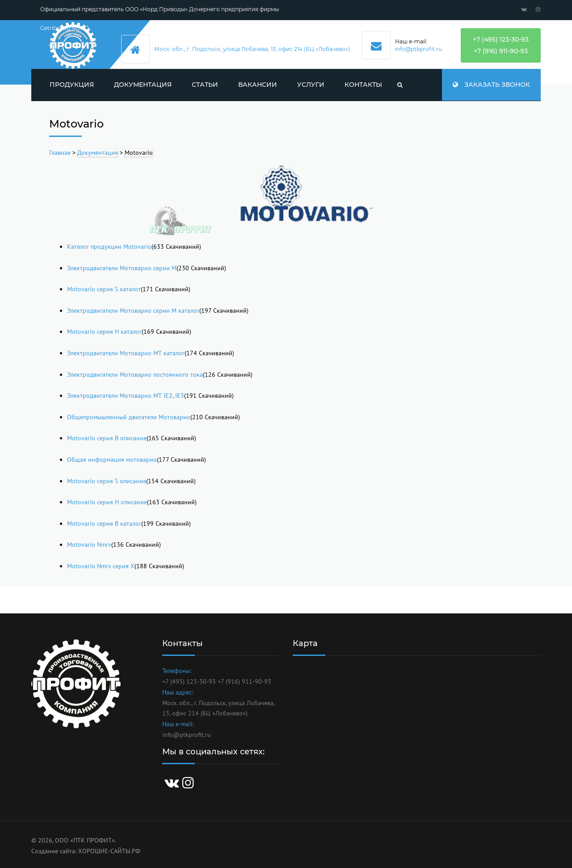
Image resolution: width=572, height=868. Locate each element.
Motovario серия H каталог (104, 332)
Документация (143, 85)
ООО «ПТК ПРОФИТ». (85, 840)
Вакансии (257, 85)
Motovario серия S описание (106, 481)
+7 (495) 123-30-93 (501, 39)
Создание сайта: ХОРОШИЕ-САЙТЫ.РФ (85, 851)
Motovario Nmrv (89, 544)
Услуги (310, 85)
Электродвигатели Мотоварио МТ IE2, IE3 (125, 395)
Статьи (205, 85)
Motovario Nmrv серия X (101, 566)
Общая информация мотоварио (112, 459)
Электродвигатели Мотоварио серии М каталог (133, 310)
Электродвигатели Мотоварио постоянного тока (135, 374)
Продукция (72, 85)
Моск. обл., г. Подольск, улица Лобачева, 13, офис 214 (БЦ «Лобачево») (252, 49)
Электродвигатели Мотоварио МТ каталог (126, 353)
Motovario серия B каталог (104, 523)
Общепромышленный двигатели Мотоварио (128, 417)
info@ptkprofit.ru (418, 49)
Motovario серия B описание (107, 438)
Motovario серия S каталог (104, 289)
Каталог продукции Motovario (109, 247)
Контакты (363, 85)
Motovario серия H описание (107, 502)
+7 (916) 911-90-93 (501, 51)
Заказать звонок (491, 85)
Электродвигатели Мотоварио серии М (122, 268)
